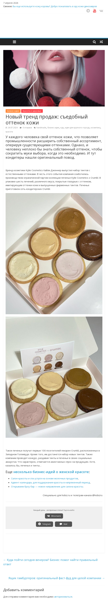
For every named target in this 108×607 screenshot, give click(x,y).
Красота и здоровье (32, 111)
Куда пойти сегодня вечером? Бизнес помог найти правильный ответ (50, 562)
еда (62, 127)
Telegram (44, 524)
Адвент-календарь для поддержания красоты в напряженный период (50, 482)
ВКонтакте (54, 516)
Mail (63, 524)
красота (9, 131)
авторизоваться (63, 596)
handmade (41, 127)
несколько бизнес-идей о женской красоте (51, 471)
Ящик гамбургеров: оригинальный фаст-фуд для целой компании (57, 578)
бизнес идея (53, 127)
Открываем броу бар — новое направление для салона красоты (47, 486)
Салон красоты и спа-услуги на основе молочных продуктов (44, 478)
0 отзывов (26, 127)
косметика (95, 127)
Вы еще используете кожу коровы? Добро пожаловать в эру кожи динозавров (55, 6)
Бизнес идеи (13, 111)
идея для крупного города (77, 127)
